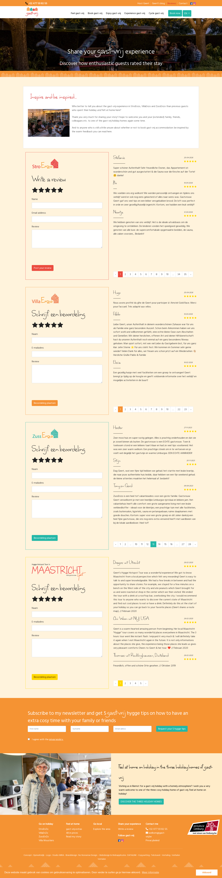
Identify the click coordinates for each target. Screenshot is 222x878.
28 (189, 544)
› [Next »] (190, 274)
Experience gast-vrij (135, 13)
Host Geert (143, 3)
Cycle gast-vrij (156, 13)
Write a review (125, 829)
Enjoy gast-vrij (113, 13)
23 (185, 409)
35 (185, 274)
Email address (39, 213)
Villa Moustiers (46, 840)
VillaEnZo (43, 833)
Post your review (42, 268)
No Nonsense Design (87, 855)
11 (142, 544)
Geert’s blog (158, 3)
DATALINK (132, 855)
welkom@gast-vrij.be (155, 835)
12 (147, 544)
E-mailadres (38, 348)
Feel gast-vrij (77, 13)
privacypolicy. (56, 739)
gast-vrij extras (74, 829)
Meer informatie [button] (150, 872)
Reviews (172, 3)
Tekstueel (155, 855)
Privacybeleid (152, 840)
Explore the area (101, 829)
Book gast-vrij (95, 13)
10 (167, 274)
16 (171, 544)
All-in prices (72, 833)
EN (186, 13)
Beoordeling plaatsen (45, 403)
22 (179, 409)
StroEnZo (43, 829)
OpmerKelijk (38, 855)
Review (35, 227)
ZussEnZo (44, 837)
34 (179, 274)
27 (183, 544)
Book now (175, 13)
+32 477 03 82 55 (38, 3)
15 (165, 544)
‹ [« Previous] (115, 544)
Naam (35, 334)
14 (159, 544)
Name (35, 199)
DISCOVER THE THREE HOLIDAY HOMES (141, 802)
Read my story (73, 837)
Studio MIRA (58, 855)
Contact (183, 3)
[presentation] (67, 258)
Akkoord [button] (206, 872)
